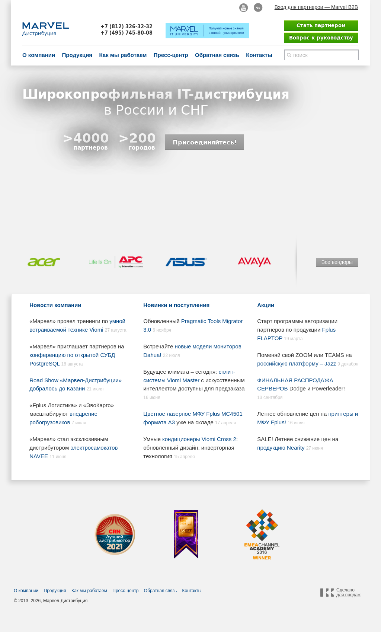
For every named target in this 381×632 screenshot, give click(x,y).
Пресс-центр (171, 55)
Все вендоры (337, 262)
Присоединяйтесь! (205, 142)
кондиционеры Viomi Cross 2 (199, 439)
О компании (38, 55)
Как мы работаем (123, 55)
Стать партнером (321, 25)
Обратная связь (217, 55)
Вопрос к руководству (321, 37)
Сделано (348, 592)
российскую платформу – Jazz (296, 363)
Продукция (77, 55)
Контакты (259, 55)
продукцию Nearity (280, 447)
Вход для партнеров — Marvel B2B (316, 7)
